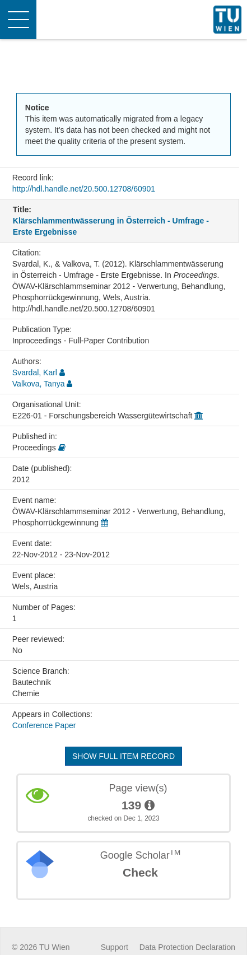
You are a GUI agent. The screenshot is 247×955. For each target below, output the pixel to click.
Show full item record (123, 756)
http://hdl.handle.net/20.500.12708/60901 (83, 188)
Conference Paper (44, 725)
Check (140, 872)
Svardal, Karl (34, 372)
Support (114, 947)
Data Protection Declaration (187, 947)
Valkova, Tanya (38, 383)
